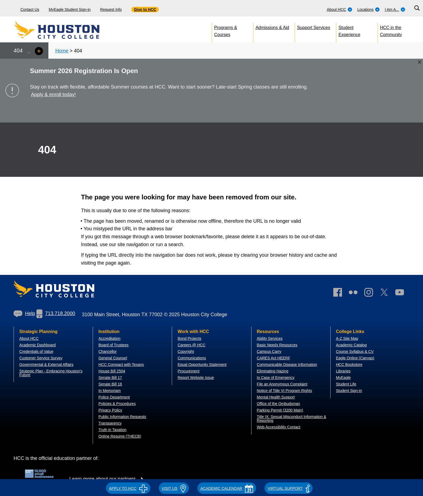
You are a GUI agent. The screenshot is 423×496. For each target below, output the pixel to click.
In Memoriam (109, 390)
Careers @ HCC (191, 345)
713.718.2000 (55, 313)
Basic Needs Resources (277, 345)
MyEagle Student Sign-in (70, 9)
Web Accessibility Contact (278, 427)
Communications (192, 358)
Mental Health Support (276, 397)
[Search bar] (417, 8)
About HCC (339, 9)
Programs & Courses (225, 30)
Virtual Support (289, 488)
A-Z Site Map (347, 338)
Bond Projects (189, 338)
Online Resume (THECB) (119, 436)
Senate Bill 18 (110, 384)
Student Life (346, 384)
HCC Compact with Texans (121, 364)
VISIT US (174, 488)
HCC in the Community (391, 30)
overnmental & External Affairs (47, 364)
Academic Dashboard (37, 345)
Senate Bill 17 (110, 377)
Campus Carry (269, 351)
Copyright (186, 351)
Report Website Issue (196, 377)
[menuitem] (339, 8)
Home (61, 51)
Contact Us (29, 9)
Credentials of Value (36, 351)
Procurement (188, 371)
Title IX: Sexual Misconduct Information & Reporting (291, 419)
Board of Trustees (113, 345)
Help (24, 313)
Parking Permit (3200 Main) (280, 410)
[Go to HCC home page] (69, 29)
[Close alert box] (419, 62)
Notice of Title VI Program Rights (284, 390)
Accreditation (109, 338)
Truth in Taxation (112, 430)
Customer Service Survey (41, 358)
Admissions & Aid (272, 27)
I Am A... (395, 9)
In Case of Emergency (276, 377)
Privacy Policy (110, 410)
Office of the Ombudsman (278, 403)
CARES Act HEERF (273, 358)
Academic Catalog (351, 345)
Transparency (110, 423)
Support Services (313, 27)
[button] (128, 487)
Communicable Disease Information (287, 364)
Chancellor (107, 351)
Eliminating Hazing (272, 371)
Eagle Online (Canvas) (355, 358)
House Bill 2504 (111, 371)
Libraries (343, 371)
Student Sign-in (349, 390)
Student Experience (349, 30)
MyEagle (343, 377)
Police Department (114, 397)
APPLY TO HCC (128, 488)
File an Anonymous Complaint (282, 384)
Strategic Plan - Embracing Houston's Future (50, 373)
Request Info (111, 9)
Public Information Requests (122, 417)
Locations (368, 9)
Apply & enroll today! (53, 94)
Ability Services (270, 338)
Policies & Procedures (117, 403)
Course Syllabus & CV (355, 351)
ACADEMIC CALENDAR (226, 488)
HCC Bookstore (349, 364)
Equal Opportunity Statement (202, 364)
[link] (371, 293)
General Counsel (112, 358)
